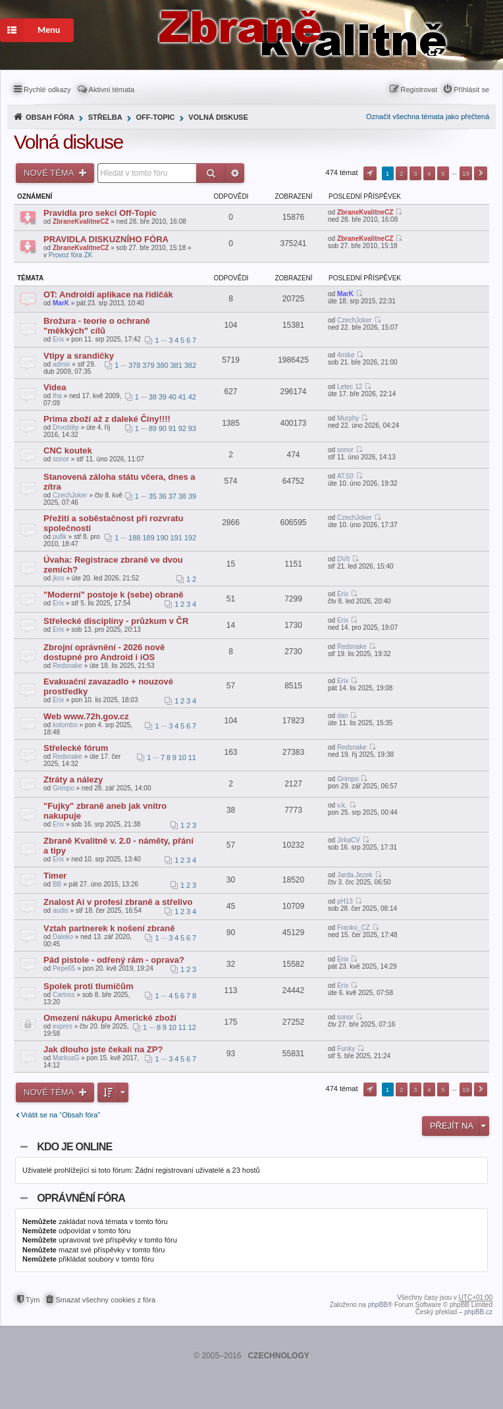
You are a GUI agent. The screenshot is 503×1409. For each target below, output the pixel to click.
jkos (59, 578)
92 (182, 428)
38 (153, 397)
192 (190, 538)
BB (57, 884)
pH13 (345, 901)
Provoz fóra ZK (71, 255)
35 (153, 496)
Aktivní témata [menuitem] (112, 89)
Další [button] (480, 173)
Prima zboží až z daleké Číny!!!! (107, 419)
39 (163, 397)
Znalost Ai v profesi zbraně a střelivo (117, 902)
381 (176, 365)
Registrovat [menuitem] (419, 89)
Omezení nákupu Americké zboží (109, 1018)
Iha (57, 395)
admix (61, 364)
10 (182, 757)
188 (134, 538)
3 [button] (415, 173)
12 (192, 1027)
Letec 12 (349, 386)
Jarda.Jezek (355, 875)
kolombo (65, 725)
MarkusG (66, 1058)
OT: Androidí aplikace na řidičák (108, 294)
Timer (54, 876)
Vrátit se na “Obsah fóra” (60, 1115)
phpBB (378, 1304)
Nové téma (50, 173)
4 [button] (429, 173)
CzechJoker (354, 320)
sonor (61, 459)
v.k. (342, 805)
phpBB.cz (478, 1312)
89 (153, 428)
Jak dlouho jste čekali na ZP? (103, 1049)
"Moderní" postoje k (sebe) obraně (113, 595)
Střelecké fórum (75, 748)
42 (192, 397)
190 (162, 538)
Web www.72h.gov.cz (86, 716)
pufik (59, 536)
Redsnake (67, 665)
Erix (58, 339)
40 (172, 397)
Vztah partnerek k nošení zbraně (108, 928)
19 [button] (465, 173)
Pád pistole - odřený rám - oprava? (113, 960)
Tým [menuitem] (33, 1300)
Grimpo (63, 788)
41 (182, 397)
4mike (346, 355)
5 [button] (443, 173)
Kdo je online (74, 1146)
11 (192, 757)
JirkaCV (348, 840)
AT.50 (345, 476)
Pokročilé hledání (235, 173)
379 (148, 365)
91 (172, 428)
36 (163, 496)
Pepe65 (64, 968)
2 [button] (402, 173)
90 (163, 428)
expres (62, 1026)
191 (176, 538)
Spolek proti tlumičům (88, 986)
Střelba (105, 117)
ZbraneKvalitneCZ (81, 221)
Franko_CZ (353, 927)
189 (148, 538)
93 (192, 428)
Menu (30, 30)
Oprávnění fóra (81, 1198)
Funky (346, 1048)
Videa (54, 387)
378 (134, 365)
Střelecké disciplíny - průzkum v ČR (115, 621)
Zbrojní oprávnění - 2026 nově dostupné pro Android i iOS (104, 652)
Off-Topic (155, 117)
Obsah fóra (50, 117)
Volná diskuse (218, 117)
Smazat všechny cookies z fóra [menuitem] (105, 1300)
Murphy (348, 418)
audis (60, 910)
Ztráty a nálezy (73, 779)
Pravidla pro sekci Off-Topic (100, 213)
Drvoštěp (66, 427)
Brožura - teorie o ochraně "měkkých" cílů (96, 326)
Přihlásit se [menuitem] (471, 89)
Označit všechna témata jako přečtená (427, 116)
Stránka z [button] (370, 173)
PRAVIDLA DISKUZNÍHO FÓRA (106, 239)
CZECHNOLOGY (278, 1355)
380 (162, 365)
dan (342, 715)
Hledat (211, 173)
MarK (61, 303)
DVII (343, 559)
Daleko (63, 936)
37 (172, 496)
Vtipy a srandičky (78, 356)
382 (190, 365)
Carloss (64, 994)
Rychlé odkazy (47, 89)
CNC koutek (67, 450)
